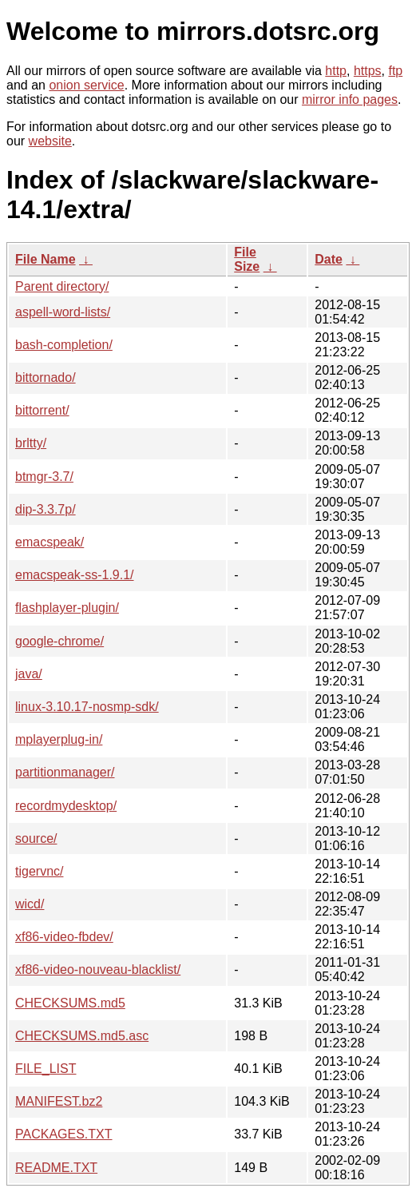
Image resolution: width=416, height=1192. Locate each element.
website (50, 141)
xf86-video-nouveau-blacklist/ (97, 969)
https (368, 70)
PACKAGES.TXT (64, 1134)
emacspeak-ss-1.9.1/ (74, 575)
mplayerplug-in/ (58, 739)
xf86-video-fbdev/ (64, 937)
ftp (395, 70)
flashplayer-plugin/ (67, 607)
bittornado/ (45, 377)
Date (329, 259)
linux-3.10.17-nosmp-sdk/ (87, 706)
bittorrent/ (42, 410)
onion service (86, 85)
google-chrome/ (59, 641)
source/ (36, 838)
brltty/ (30, 443)
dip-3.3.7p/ (45, 509)
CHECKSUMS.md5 (70, 1003)
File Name (45, 259)
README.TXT (56, 1167)
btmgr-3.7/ (44, 476)
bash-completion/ (64, 345)
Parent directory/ (62, 286)
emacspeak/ (49, 542)
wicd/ (29, 904)
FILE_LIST (45, 1068)
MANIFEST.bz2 (58, 1101)
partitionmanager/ (65, 772)
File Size (247, 259)
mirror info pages (350, 99)
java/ (28, 674)
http (336, 70)
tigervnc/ (39, 871)
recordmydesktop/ (66, 806)
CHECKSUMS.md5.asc (82, 1036)
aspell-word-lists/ (62, 312)
